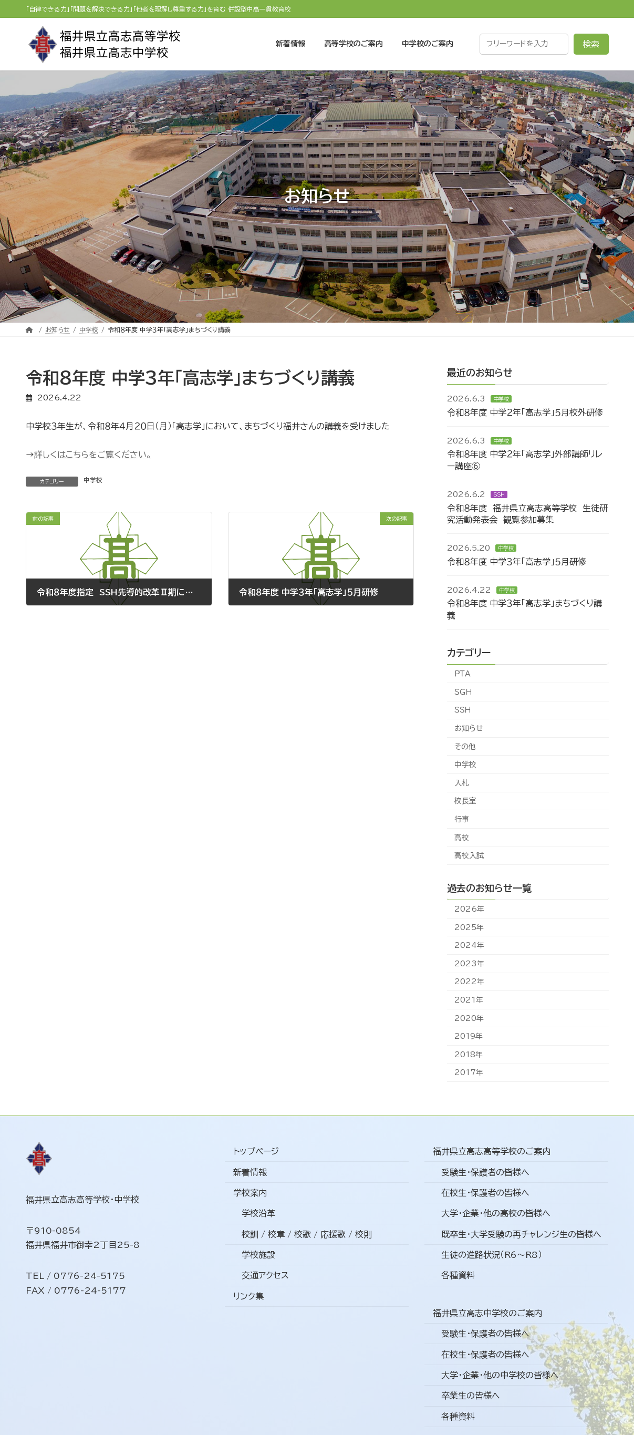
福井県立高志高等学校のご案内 (491, 1151)
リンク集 (248, 1296)
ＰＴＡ (462, 673)
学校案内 (250, 1193)
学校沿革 (258, 1213)
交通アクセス (265, 1275)
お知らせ (468, 728)
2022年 (469, 981)
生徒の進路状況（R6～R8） (491, 1255)
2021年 (468, 1000)
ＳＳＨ (499, 494)
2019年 (468, 1036)
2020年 (469, 1017)
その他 (465, 746)
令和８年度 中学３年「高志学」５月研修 (516, 562)
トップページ (256, 1151)
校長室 (465, 800)
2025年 (469, 927)
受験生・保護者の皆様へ (485, 1172)
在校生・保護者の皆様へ (485, 1193)
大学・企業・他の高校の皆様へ (495, 1213)
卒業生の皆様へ (470, 1395)
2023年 (469, 963)
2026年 (469, 909)
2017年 (468, 1072)
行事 (461, 819)
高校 (461, 837)
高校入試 (469, 855)
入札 (461, 783)
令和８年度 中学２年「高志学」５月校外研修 (525, 412)
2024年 (469, 945)
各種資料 (458, 1275)
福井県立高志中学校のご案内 (487, 1313)
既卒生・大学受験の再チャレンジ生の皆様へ (521, 1234)
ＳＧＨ (463, 692)
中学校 (93, 480)
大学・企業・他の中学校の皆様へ (500, 1375)
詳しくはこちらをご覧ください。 (93, 454)
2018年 (468, 1054)
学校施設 (258, 1255)
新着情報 (250, 1172)
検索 (591, 44)
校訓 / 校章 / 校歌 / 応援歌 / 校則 (307, 1234)
